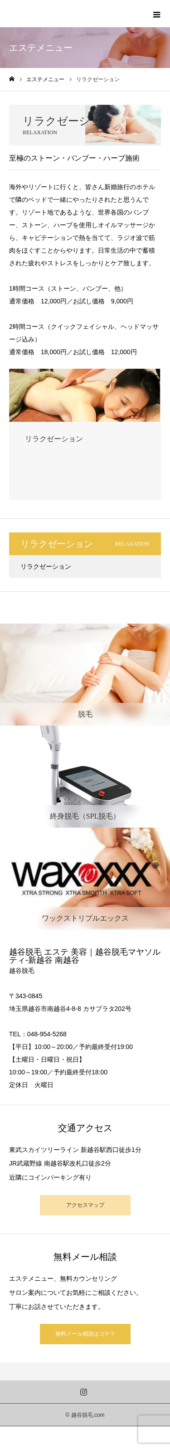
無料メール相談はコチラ (85, 1334)
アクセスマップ (85, 1205)
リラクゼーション (45, 566)
